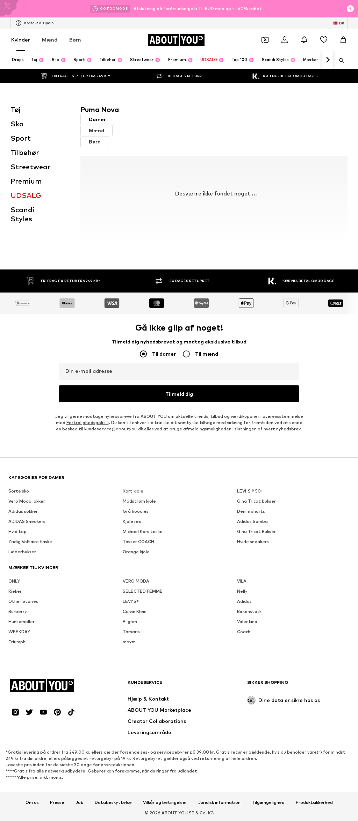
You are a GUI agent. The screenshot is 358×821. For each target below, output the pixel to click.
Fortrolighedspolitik (87, 422)
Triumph (17, 641)
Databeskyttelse (113, 802)
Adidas (244, 601)
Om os (32, 802)
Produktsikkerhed (314, 802)
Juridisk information (219, 802)
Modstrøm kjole (139, 501)
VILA (241, 581)
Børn (75, 40)
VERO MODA (136, 581)
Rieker (15, 591)
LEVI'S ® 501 (250, 491)
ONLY (14, 581)
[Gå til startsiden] (176, 40)
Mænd (49, 40)
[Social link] (15, 712)
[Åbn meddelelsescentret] (304, 40)
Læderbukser (22, 551)
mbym (129, 641)
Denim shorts (251, 511)
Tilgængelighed (268, 802)
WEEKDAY (19, 631)
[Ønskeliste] (324, 40)
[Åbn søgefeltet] (339, 60)
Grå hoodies (136, 511)
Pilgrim (130, 621)
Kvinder (20, 40)
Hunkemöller (21, 621)
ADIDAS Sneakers (26, 521)
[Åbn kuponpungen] (265, 40)
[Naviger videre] (327, 60)
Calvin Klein (134, 611)
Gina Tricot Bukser (256, 531)
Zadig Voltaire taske (30, 541)
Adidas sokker (23, 511)
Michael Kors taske (143, 531)
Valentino (247, 621)
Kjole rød (132, 521)
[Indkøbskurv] (343, 40)
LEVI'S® (131, 601)
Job (80, 802)
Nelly (242, 591)
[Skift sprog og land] (338, 23)
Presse (57, 802)
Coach (243, 631)
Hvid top (17, 531)
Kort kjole (133, 491)
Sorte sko (18, 491)
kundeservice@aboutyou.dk (113, 428)
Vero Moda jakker (26, 501)
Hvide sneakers (253, 541)
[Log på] (284, 40)
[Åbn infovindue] (350, 8)
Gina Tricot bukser (256, 501)
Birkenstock (249, 611)
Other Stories (23, 601)
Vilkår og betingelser (165, 802)
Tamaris (131, 631)
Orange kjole (136, 551)
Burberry (17, 611)
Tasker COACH (138, 541)
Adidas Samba (252, 521)
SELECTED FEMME (143, 591)
